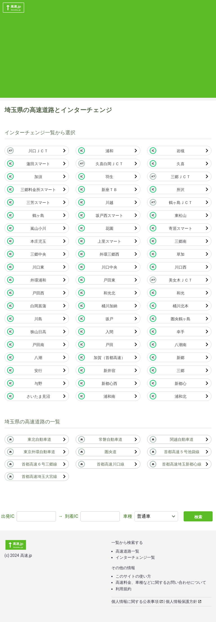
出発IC (7, 516)
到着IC (71, 516)
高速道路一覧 (127, 551)
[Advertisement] (108, 58)
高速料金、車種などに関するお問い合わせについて (161, 582)
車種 (127, 516)
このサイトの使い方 (133, 576)
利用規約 (123, 589)
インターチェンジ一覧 (135, 557)
